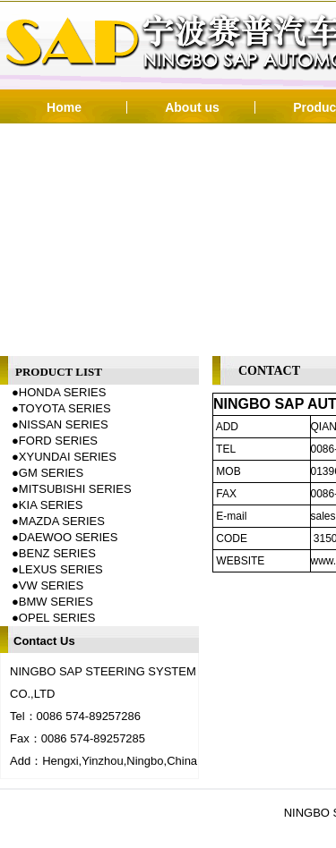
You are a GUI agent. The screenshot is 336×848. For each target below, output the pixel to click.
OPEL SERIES (57, 617)
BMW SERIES (56, 601)
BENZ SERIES (57, 553)
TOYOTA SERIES (65, 408)
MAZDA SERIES (62, 521)
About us (192, 107)
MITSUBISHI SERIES (75, 489)
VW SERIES (51, 585)
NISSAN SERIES (63, 424)
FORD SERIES (58, 440)
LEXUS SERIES (61, 569)
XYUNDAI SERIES (67, 456)
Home (64, 107)
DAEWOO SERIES (68, 537)
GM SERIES (51, 472)
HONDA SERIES (63, 392)
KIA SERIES (51, 505)
